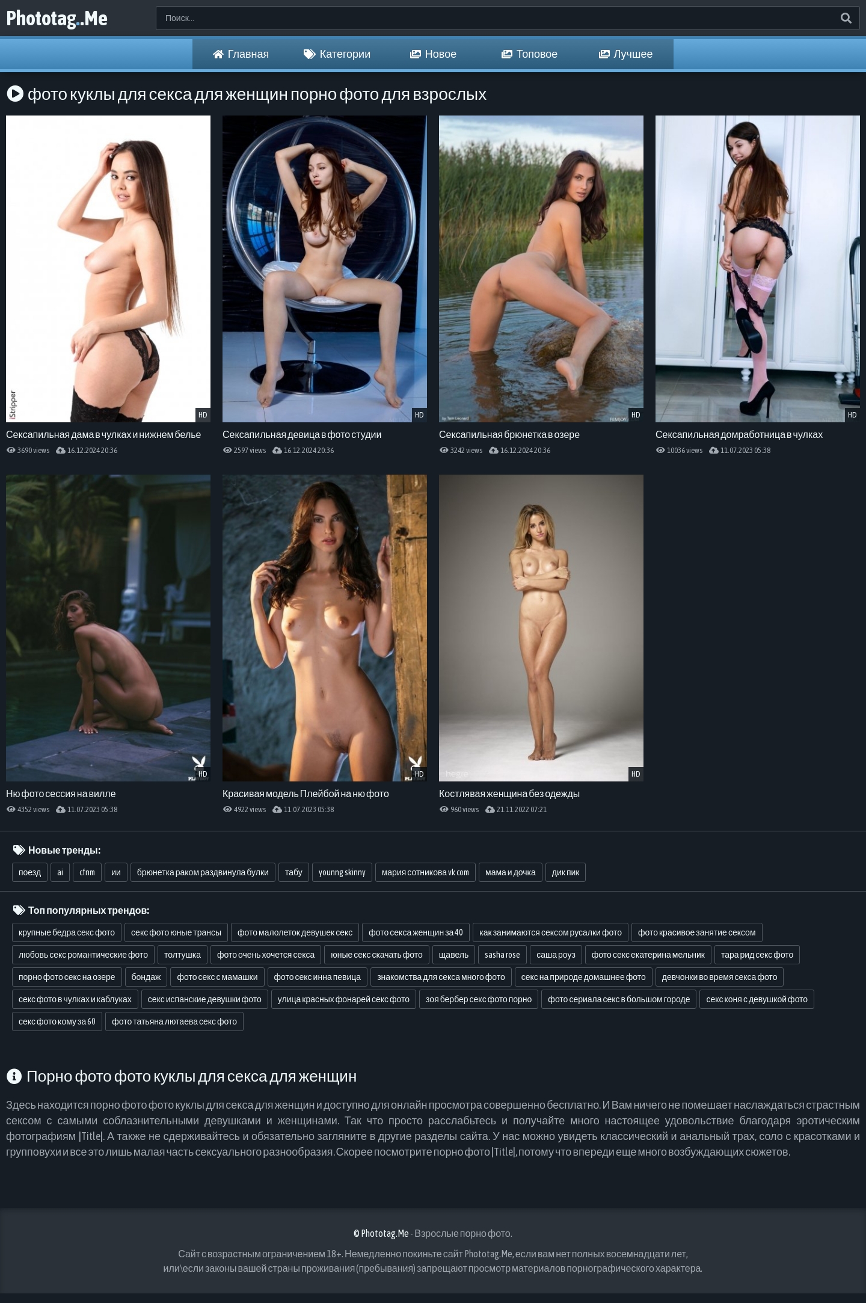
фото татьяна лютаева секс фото (174, 1021)
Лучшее (626, 54)
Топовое (530, 54)
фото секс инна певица (317, 977)
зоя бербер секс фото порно (479, 999)
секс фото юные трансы (176, 932)
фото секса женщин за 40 (416, 932)
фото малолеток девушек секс (295, 932)
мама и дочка (510, 872)
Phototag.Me (57, 17)
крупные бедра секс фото (67, 932)
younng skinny (342, 872)
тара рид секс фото (757, 955)
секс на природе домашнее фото (583, 977)
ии (116, 872)
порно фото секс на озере (67, 977)
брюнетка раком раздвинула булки (203, 872)
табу (293, 872)
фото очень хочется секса (266, 955)
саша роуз (556, 955)
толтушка (182, 955)
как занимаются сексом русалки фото (550, 932)
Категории (337, 54)
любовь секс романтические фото (83, 955)
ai (60, 872)
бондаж (146, 977)
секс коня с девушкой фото (757, 999)
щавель (453, 955)
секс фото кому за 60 (57, 1021)
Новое (433, 54)
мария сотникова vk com (425, 872)
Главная (241, 54)
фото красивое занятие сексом (697, 932)
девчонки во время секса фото (720, 977)
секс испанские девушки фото (205, 999)
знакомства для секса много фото (441, 977)
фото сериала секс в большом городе (619, 999)
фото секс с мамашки (217, 977)
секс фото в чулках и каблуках (75, 999)
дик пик (566, 872)
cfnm (87, 872)
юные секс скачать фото (377, 955)
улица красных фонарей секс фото (344, 999)
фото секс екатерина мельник (648, 955)
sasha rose (502, 955)
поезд (30, 872)
